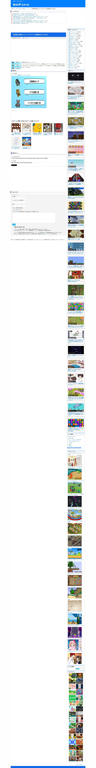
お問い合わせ (71, 438)
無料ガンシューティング (73, 50)
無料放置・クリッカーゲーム (74, 46)
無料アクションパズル (73, 35)
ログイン (83, 767)
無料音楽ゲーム (72, 64)
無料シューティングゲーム (74, 55)
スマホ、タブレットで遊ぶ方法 (75, 439)
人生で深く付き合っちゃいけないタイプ (21, 19)
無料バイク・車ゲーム (73, 60)
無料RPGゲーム (72, 49)
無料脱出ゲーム (72, 39)
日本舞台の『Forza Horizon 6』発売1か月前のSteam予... (24, 15)
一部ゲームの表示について (74, 441)
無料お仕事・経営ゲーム (73, 44)
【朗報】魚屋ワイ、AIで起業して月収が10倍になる (23, 13)
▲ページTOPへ (79, 764)
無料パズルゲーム (72, 33)
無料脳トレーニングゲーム (74, 63)
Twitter (70, 444)
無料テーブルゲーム (73, 61)
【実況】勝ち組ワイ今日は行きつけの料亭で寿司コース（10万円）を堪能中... (28, 22)
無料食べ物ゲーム (72, 47)
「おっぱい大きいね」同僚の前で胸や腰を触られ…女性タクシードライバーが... (29, 20)
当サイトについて (47, 233)
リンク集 (70, 442)
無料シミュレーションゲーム (74, 41)
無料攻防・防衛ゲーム (73, 42)
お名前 (13, 196)
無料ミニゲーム (26, 8)
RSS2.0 (70, 445)
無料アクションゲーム (73, 32)
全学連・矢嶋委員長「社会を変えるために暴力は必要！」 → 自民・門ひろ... (28, 17)
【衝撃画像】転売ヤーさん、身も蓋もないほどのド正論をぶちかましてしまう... (29, 16)
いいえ (19, 209)
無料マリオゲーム (72, 53)
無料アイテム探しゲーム (73, 56)
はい (15, 209)
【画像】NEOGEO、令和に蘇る (19, 23)
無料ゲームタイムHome (16, 8)
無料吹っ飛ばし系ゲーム (73, 52)
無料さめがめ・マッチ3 (73, 36)
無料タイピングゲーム (73, 66)
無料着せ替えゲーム (73, 38)
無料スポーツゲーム (73, 58)
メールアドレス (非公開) (17, 200)
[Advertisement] (38, 28)
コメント (26, 211)
